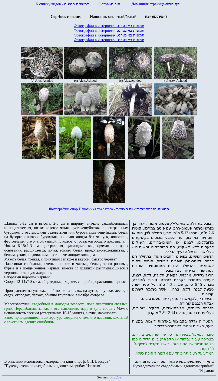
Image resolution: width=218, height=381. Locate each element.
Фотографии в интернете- (109, 26)
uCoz (117, 377)
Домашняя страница (155, 4)
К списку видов (62, 4)
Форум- (110, 4)
